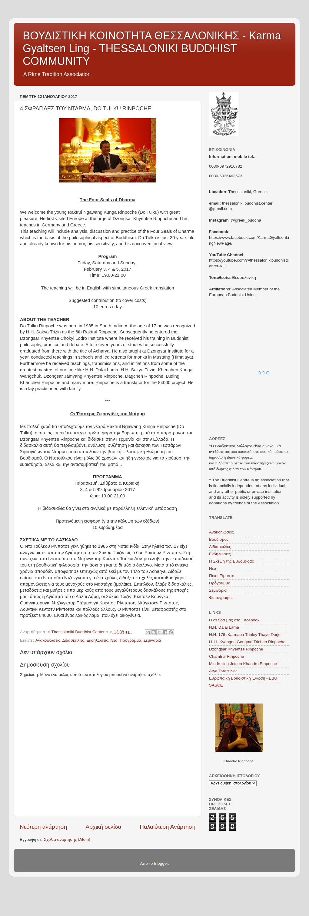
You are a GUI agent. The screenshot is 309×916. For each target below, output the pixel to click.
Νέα (114, 640)
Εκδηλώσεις (97, 640)
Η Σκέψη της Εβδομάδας (231, 561)
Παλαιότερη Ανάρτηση (167, 827)
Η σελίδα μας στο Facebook (234, 620)
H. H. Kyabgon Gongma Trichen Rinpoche (247, 642)
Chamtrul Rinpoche (226, 656)
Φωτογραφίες (221, 597)
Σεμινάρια (152, 640)
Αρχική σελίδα (103, 827)
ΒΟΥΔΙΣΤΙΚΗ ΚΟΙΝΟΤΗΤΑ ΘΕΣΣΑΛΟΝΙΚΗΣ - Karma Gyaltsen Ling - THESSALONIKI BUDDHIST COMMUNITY (152, 48)
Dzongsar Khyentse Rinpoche (236, 649)
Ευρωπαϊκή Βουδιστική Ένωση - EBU (243, 678)
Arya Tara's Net (223, 671)
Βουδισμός (219, 539)
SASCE (216, 685)
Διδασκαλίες (73, 640)
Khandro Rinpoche (238, 761)
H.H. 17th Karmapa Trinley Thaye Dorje (245, 634)
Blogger (161, 863)
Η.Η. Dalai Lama (224, 627)
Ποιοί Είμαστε (221, 575)
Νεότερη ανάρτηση (43, 827)
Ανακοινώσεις (47, 640)
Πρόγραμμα (130, 640)
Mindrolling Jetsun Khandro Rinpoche (243, 663)
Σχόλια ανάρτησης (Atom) (67, 839)
